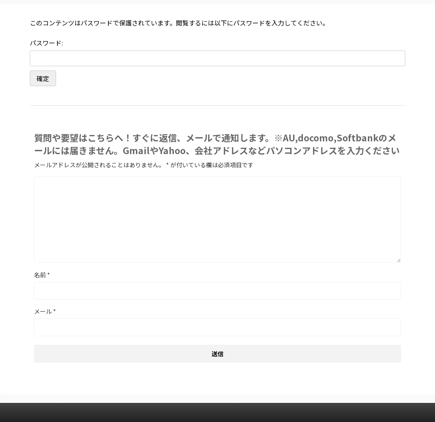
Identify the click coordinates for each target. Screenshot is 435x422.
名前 (42, 274)
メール (45, 311)
